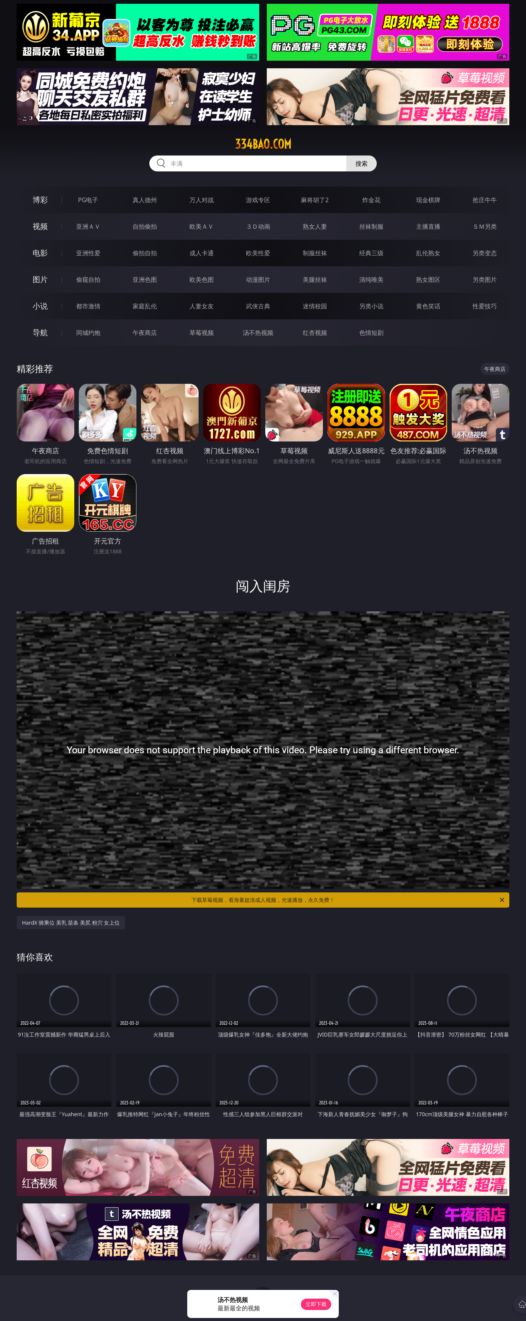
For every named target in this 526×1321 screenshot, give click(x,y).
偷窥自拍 (88, 279)
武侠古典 (258, 306)
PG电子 (88, 200)
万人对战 (201, 200)
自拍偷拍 (145, 226)
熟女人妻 (315, 226)
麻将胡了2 (315, 200)
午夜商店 (145, 332)
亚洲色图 (145, 279)
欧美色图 (201, 279)
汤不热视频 (258, 332)
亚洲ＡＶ (88, 226)
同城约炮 (88, 332)
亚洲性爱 (88, 253)
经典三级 (371, 253)
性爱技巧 (485, 306)
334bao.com (263, 144)
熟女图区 (428, 279)
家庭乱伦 (145, 306)
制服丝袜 (315, 253)
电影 (40, 253)
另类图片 (485, 279)
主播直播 (428, 226)
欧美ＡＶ (201, 226)
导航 (40, 332)
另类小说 (371, 306)
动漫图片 (258, 279)
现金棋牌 (428, 200)
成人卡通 (201, 253)
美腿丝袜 (315, 279)
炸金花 (371, 200)
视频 (40, 226)
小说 (40, 306)
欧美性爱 (258, 253)
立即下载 (316, 1304)
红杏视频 (315, 332)
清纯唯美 (371, 279)
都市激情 (88, 306)
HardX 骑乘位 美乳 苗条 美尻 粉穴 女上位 (71, 922)
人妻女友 (201, 306)
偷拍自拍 (145, 253)
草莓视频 (201, 332)
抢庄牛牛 (485, 200)
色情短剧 (371, 332)
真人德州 (145, 200)
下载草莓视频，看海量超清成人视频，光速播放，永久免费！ (348, 900)
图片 (40, 279)
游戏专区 (258, 200)
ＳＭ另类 (485, 226)
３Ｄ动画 (258, 226)
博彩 (40, 200)
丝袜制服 (371, 226)
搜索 (361, 163)
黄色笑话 (428, 306)
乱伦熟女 (428, 253)
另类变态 (485, 253)
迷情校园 (315, 306)
